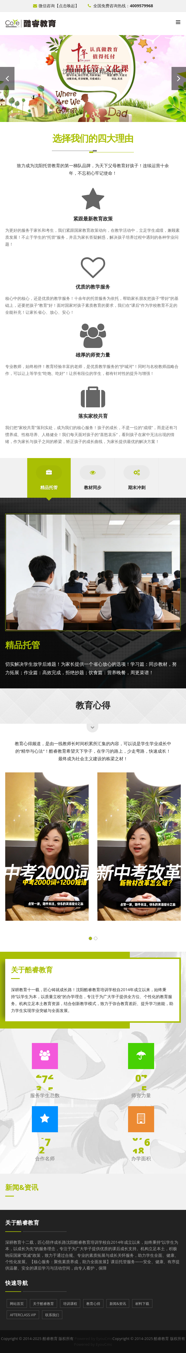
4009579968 (141, 5)
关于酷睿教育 (22, 1222)
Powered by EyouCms (93, 1338)
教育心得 (93, 704)
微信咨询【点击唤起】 (56, 5)
